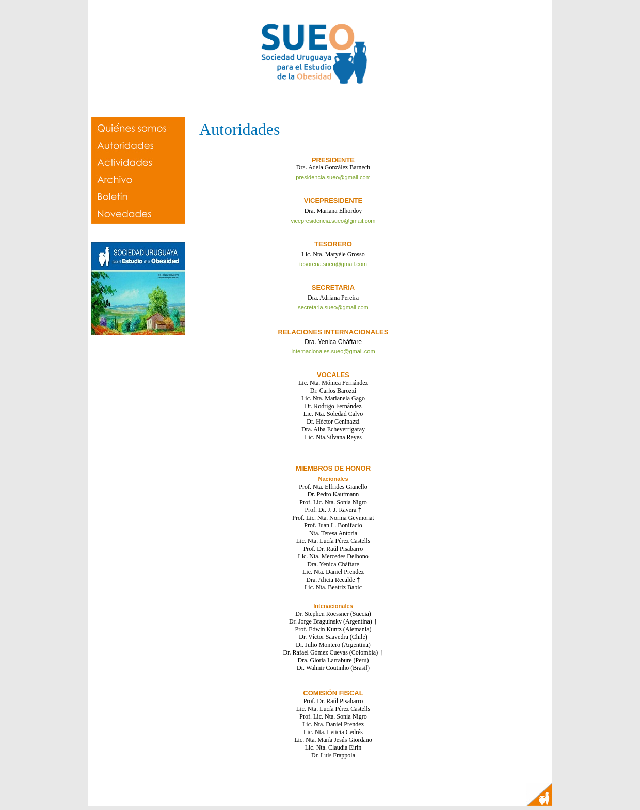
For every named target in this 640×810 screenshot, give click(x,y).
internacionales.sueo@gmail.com (333, 351)
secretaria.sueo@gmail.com (333, 307)
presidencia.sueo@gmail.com (333, 177)
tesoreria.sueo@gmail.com (333, 264)
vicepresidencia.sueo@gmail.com (333, 220)
